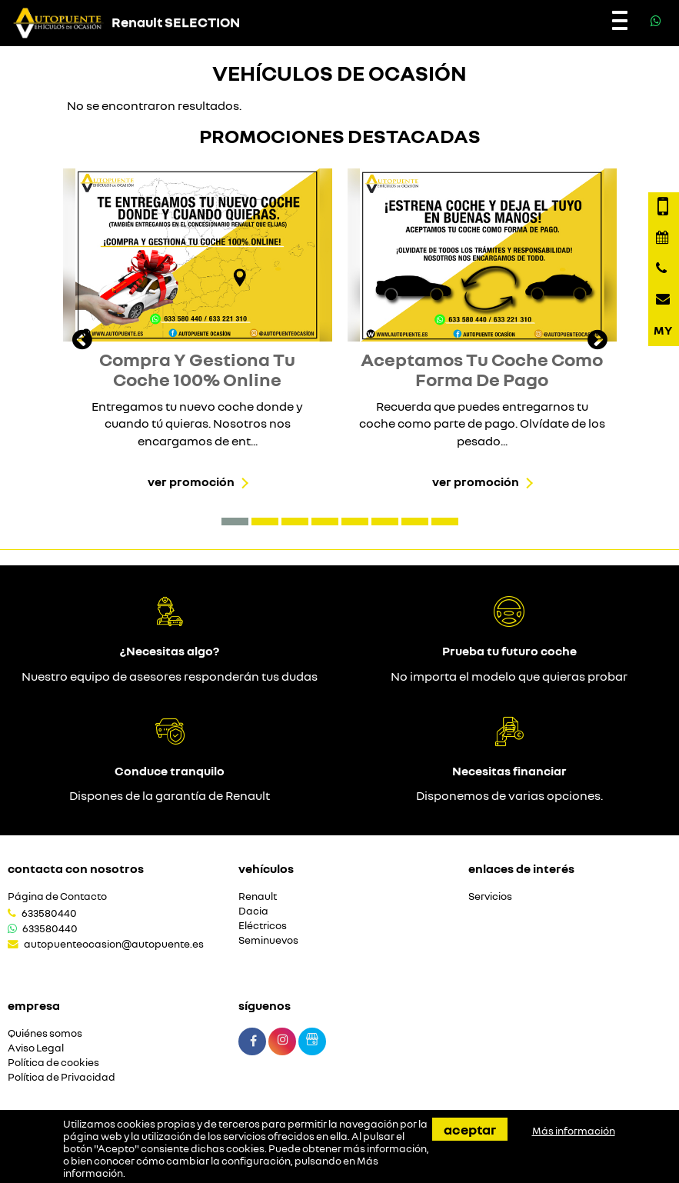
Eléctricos (262, 925)
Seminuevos (268, 940)
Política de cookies (53, 1062)
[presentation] (82, 341)
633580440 (49, 913)
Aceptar (470, 1129)
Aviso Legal (36, 1048)
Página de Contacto (57, 896)
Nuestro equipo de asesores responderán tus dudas (170, 676)
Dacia (253, 911)
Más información (573, 1131)
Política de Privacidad (61, 1077)
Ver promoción (191, 481)
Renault (257, 896)
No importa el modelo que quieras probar (509, 676)
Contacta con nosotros (76, 868)
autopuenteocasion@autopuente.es (114, 944)
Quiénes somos (45, 1033)
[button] (235, 521)
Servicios (490, 896)
